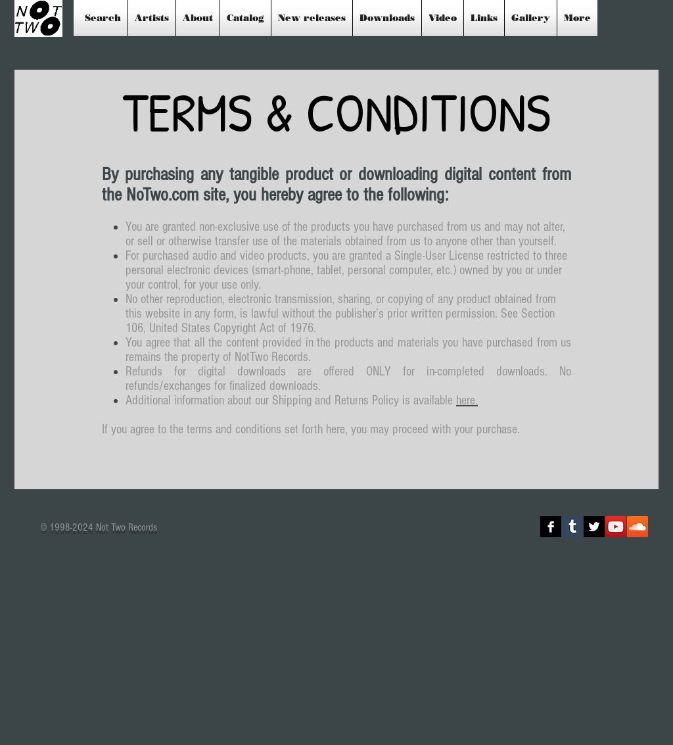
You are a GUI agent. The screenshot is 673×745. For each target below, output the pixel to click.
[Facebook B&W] (550, 526)
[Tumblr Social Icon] (572, 526)
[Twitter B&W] (594, 526)
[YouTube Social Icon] (615, 526)
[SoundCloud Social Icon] (637, 526)
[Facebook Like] (460, 526)
